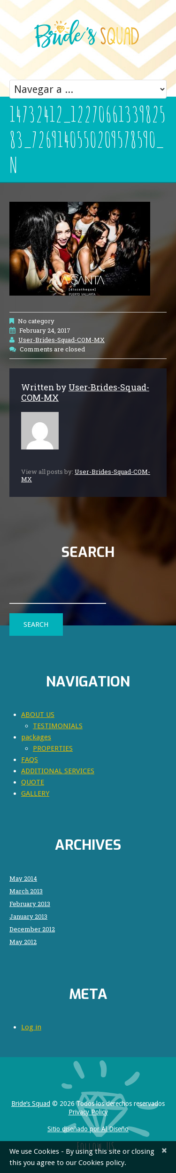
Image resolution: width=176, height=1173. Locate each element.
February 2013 (29, 904)
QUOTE (32, 782)
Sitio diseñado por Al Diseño (88, 1129)
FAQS (29, 759)
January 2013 (28, 917)
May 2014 (23, 879)
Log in (31, 1027)
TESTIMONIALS (58, 726)
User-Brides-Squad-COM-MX (61, 339)
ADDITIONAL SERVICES (57, 771)
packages (36, 737)
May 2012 (23, 942)
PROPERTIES (53, 748)
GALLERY (35, 793)
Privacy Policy (88, 1112)
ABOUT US (37, 714)
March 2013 (26, 891)
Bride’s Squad (30, 1103)
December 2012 (32, 929)
